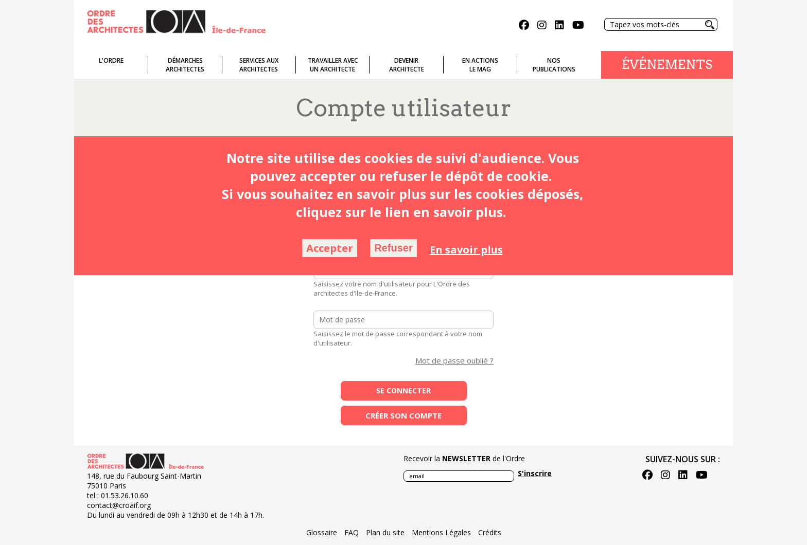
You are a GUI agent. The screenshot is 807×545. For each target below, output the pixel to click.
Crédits (489, 532)
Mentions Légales (441, 532)
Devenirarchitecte (406, 65)
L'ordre (111, 60)
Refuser (393, 247)
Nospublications (554, 65)
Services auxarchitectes (258, 65)
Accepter (329, 248)
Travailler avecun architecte (333, 65)
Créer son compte (403, 415)
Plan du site (385, 532)
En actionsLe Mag (480, 65)
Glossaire (321, 532)
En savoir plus (466, 250)
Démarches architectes (185, 65)
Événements (667, 64)
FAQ (351, 532)
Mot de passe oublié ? (454, 360)
